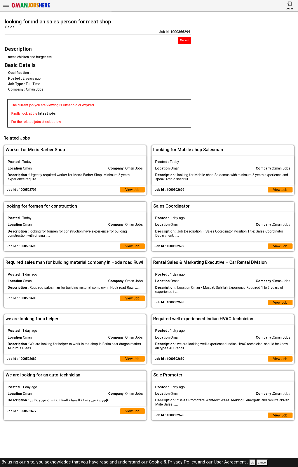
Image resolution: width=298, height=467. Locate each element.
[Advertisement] (248, 74)
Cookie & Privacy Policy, (173, 462)
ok (252, 462)
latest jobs (47, 113)
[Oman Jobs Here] (31, 7)
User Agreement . (231, 462)
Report (184, 40)
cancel (262, 462)
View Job (132, 189)
